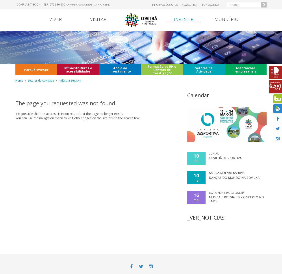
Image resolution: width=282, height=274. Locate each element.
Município (227, 19)
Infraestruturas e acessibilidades (78, 69)
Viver (55, 19)
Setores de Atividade (203, 69)
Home (19, 80)
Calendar (198, 95)
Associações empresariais (245, 69)
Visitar (98, 19)
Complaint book (28, 4)
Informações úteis (165, 5)
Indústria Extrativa (70, 80)
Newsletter (189, 5)
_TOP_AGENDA (210, 5)
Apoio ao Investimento (120, 69)
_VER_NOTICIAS (205, 217)
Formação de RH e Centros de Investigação (162, 70)
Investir (184, 19)
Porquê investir (36, 70)
